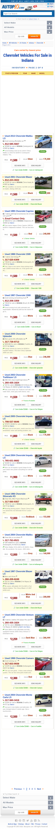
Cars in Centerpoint (36, 170)
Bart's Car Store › (25, 388)
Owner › (12, 148)
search (34, 36)
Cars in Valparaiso (36, 247)
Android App (12, 826)
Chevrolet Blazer (36, 204)
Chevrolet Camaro (36, 689)
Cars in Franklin (36, 728)
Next (40, 790)
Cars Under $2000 (21, 170)
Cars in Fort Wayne (36, 410)
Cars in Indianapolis (36, 488)
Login (51, 6)
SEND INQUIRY (37, 166)
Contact (44, 826)
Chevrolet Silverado (36, 529)
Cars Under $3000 (21, 529)
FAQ (32, 826)
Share (51, 4)
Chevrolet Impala (36, 449)
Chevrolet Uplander (36, 368)
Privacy (37, 826)
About (27, 826)
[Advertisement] (27, 104)
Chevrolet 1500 (36, 289)
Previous (17, 790)
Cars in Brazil (36, 327)
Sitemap (21, 826)
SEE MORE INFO (18, 166)
